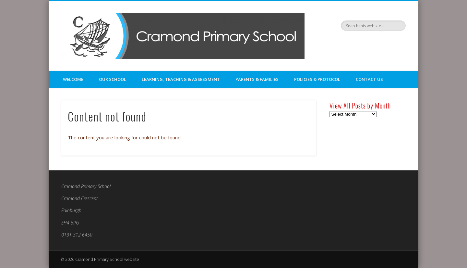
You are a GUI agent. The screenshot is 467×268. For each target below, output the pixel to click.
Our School (112, 79)
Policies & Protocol (317, 79)
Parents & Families (257, 79)
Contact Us (369, 79)
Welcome (73, 79)
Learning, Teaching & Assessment (181, 79)
